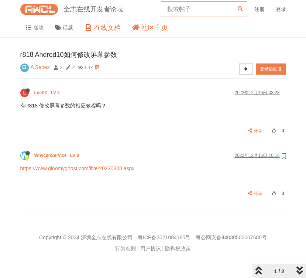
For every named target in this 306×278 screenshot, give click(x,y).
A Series (40, 67)
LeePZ (47, 92)
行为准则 (125, 248)
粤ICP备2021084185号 (164, 237)
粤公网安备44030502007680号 (231, 237)
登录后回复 (271, 69)
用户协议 (150, 248)
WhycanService (57, 155)
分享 (255, 130)
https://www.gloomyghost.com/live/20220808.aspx (77, 168)
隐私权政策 (178, 248)
